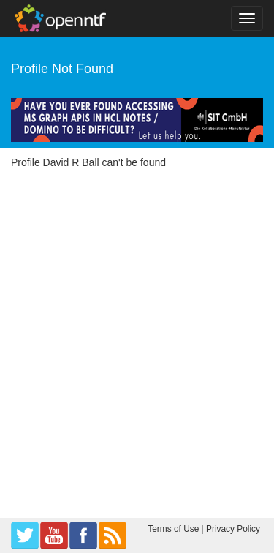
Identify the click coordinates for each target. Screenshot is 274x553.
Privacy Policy (233, 529)
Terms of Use (173, 529)
